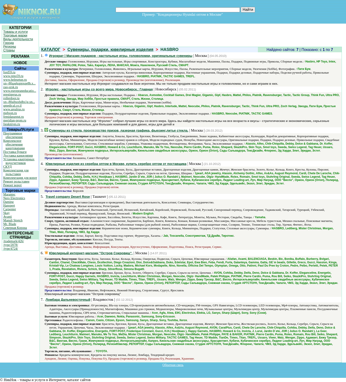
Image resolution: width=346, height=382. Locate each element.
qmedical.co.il (12, 105)
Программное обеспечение (13, 135)
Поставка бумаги (15, 152)
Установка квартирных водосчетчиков (18, 161)
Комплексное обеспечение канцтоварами (14, 144)
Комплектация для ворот (20, 178)
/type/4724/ (10, 248)
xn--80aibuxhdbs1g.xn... (19, 102)
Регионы (9, 46)
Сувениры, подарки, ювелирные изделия (111, 49)
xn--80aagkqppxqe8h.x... (19, 83)
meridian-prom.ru (14, 120)
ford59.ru (9, 72)
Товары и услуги (15, 32)
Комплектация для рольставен (16, 172)
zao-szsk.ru (10, 87)
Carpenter (9, 209)
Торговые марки (15, 35)
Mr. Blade (9, 224)
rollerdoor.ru (11, 98)
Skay (6, 213)
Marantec (9, 194)
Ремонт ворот (12, 185)
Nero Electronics (14, 198)
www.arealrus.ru (14, 109)
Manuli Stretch (13, 220)
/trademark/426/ (13, 241)
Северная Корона (15, 228)
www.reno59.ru (13, 76)
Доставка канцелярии (18, 155)
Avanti (7, 216)
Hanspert (9, 205)
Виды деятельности (18, 39)
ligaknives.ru (11, 124)
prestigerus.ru (12, 94)
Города (8, 43)
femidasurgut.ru (13, 116)
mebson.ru (10, 113)
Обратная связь (173, 365)
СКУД (7, 166)
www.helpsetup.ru (15, 79)
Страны (9, 50)
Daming (8, 202)
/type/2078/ (10, 245)
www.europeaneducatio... (19, 91)
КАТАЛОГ (50, 49)
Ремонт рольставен (16, 181)
